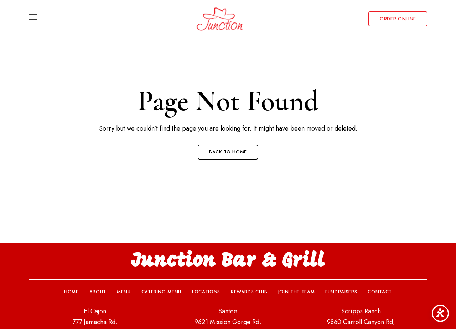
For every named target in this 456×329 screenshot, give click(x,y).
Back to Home (228, 151)
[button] (398, 18)
